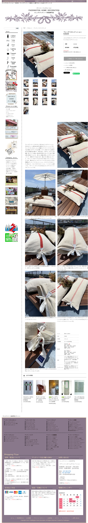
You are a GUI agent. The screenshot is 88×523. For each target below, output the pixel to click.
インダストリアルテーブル (32, 429)
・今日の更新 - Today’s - (10, 168)
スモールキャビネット (10, 424)
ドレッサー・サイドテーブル (11, 438)
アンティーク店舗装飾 (51, 435)
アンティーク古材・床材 (53, 447)
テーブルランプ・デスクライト (76, 429)
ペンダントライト (73, 423)
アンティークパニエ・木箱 (75, 447)
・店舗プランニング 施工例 (11, 171)
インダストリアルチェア (53, 430)
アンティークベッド (9, 439)
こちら (12, 465)
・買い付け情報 (8, 173)
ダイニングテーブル (30, 422)
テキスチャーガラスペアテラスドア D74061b (28, 398)
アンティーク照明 (72, 420)
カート (74, 1)
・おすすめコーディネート (10, 160)
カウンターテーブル (30, 426)
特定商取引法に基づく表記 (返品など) (72, 52)
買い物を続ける (68, 69)
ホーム (12, 518)
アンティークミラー (9, 441)
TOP (24, 28)
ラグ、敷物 (50, 448)
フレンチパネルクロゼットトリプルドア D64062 (79, 398)
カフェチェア (51, 423)
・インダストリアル (9, 113)
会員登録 (49, 518)
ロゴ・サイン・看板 (52, 445)
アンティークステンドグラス (32, 444)
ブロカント (29, 28)
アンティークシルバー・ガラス (76, 439)
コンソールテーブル (30, 424)
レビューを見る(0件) (70, 63)
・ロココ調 (7, 109)
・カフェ (7, 112)
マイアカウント (66, 1)
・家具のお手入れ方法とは (10, 170)
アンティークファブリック (40, 28)
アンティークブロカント (73, 435)
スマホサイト (81, 1)
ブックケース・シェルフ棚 (11, 423)
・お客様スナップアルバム (10, 162)
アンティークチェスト (9, 435)
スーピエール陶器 (73, 436)
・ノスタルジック (9, 115)
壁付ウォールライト (73, 426)
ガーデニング (51, 449)
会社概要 (28, 518)
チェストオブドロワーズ (10, 436)
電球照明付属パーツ (73, 430)
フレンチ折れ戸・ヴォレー (32, 441)
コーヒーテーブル (30, 423)
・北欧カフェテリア (9, 116)
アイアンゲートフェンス (31, 442)
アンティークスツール (53, 426)
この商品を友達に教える (70, 67)
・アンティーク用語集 (9, 166)
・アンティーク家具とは (10, 165)
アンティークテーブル (30, 420)
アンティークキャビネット (10, 420)
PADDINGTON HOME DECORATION (14, 1)
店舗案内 (37, 1)
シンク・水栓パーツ (52, 441)
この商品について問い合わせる (75, 58)
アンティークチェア (51, 420)
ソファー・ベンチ (52, 427)
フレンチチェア (51, 422)
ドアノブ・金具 (29, 445)
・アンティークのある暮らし (11, 163)
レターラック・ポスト (53, 444)
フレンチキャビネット (10, 422)
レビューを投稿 (68, 65)
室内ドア (28, 438)
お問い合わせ (44, 1)
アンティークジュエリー (74, 441)
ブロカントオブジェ (73, 448)
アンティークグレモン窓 (31, 439)
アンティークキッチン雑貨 (75, 438)
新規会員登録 (52, 1)
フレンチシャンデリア (74, 422)
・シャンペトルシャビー (10, 110)
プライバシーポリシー (39, 518)
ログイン (59, 1)
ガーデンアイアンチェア (53, 429)
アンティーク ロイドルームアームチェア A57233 (41, 398)
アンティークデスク (30, 427)
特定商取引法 (20, 518)
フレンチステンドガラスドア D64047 (66, 398)
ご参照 (11, 480)
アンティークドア (29, 435)
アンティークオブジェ (53, 439)
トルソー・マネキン (52, 442)
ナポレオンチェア (52, 424)
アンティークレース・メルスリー (77, 442)
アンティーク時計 (52, 438)
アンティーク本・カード (74, 445)
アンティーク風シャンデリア (75, 427)
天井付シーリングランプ (74, 424)
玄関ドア (28, 436)
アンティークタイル (52, 436)
